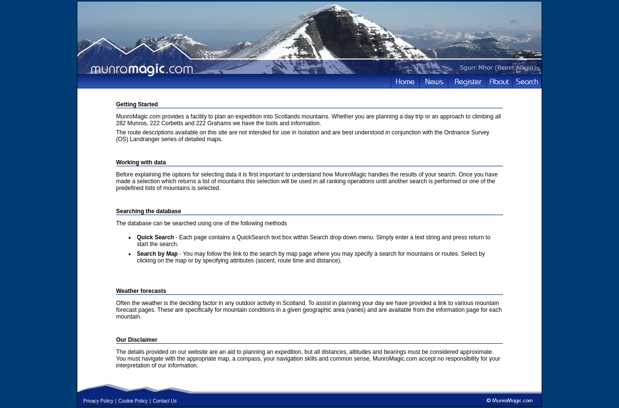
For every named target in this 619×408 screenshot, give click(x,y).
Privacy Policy (98, 401)
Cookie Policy (133, 401)
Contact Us (165, 401)
